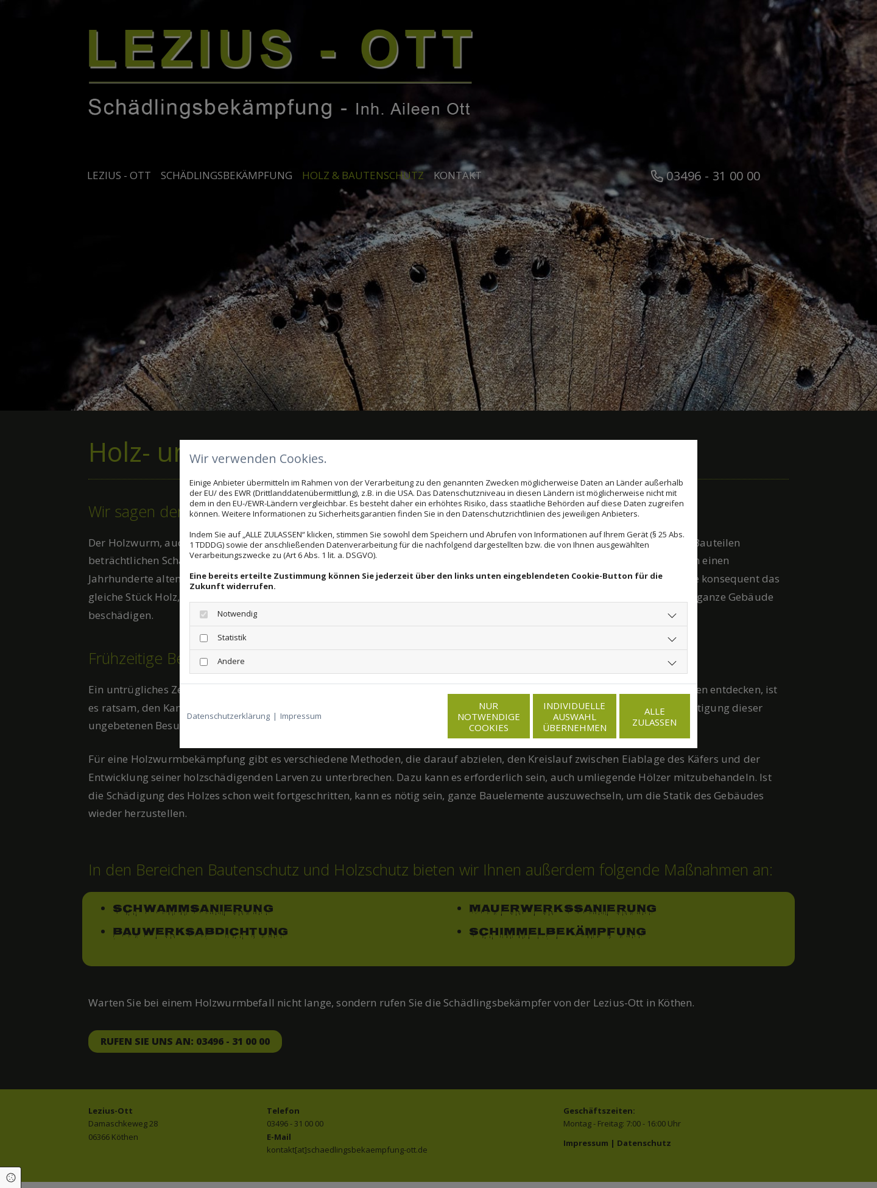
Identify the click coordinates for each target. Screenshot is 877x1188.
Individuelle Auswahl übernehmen (518, 716)
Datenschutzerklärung (228, 716)
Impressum (301, 716)
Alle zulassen (633, 716)
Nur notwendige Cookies (402, 716)
